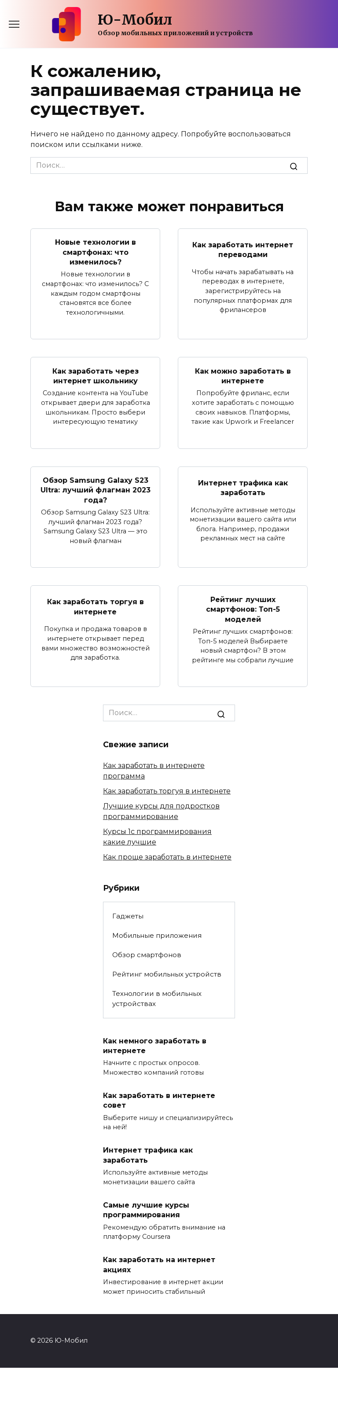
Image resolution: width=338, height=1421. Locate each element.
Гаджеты (127, 916)
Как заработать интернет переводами (242, 249)
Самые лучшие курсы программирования (146, 1210)
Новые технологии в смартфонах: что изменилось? (95, 252)
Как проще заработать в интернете (167, 857)
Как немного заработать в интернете (154, 1045)
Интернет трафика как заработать (243, 487)
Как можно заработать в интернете (243, 376)
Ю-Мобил (135, 20)
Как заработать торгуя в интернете (95, 607)
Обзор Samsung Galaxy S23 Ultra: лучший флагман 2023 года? (95, 490)
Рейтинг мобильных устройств (166, 974)
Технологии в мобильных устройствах (157, 998)
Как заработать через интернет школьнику (95, 376)
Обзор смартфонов (146, 955)
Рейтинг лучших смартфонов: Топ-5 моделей (243, 609)
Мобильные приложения (157, 935)
